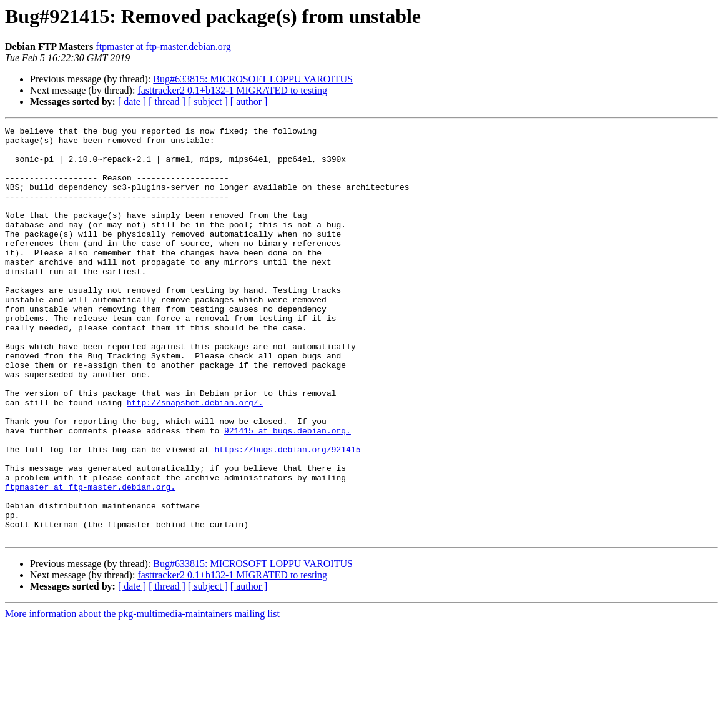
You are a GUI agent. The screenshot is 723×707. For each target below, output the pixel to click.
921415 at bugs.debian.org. (287, 492)
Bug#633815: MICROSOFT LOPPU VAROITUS (253, 79)
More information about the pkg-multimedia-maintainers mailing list (142, 696)
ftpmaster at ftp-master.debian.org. (90, 559)
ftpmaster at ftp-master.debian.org (163, 46)
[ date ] (132, 101)
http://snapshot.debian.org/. (195, 458)
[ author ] (249, 101)
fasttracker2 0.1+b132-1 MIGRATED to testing (232, 90)
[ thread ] (167, 101)
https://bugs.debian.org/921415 (287, 514)
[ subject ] (208, 101)
